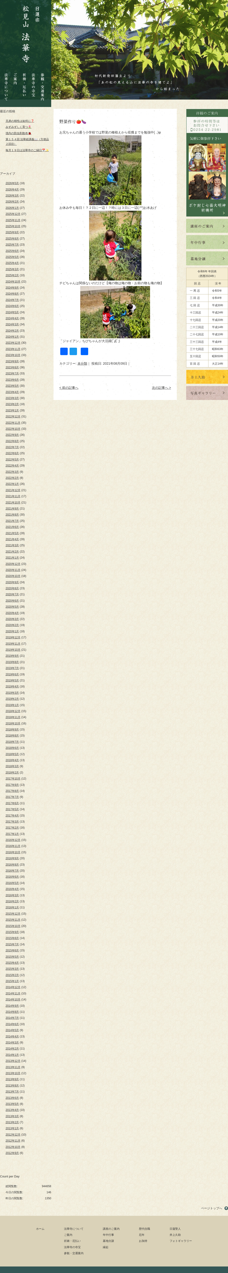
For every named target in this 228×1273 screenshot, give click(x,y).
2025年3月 (12, 269)
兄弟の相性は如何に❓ (20, 121)
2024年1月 (12, 336)
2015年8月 (12, 938)
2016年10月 (13, 852)
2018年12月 (13, 711)
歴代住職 (144, 1228)
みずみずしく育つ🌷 (18, 127)
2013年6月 (12, 1098)
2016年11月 (13, 846)
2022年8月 (12, 441)
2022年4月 (12, 465)
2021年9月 (12, 508)
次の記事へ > (161, 388)
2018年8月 (12, 735)
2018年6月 (12, 748)
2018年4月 (12, 760)
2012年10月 (13, 1147)
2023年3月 (12, 398)
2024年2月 (12, 330)
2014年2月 (12, 1048)
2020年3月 (12, 619)
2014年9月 (12, 1005)
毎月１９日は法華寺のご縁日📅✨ (27, 150)
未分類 (82, 363)
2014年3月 (12, 1042)
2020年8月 (12, 588)
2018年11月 (13, 717)
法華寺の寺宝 (33, 83)
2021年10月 (13, 502)
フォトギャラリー (181, 1241)
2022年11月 (13, 422)
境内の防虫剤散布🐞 (18, 133)
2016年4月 (12, 889)
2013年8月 (12, 1085)
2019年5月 (12, 680)
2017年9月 (12, 784)
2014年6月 (12, 1024)
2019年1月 (12, 705)
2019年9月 (12, 655)
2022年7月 (12, 447)
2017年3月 (12, 821)
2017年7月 (12, 797)
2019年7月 (12, 668)
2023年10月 (13, 355)
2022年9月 (12, 435)
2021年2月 (12, 551)
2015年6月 (12, 950)
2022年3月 (12, 471)
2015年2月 (12, 975)
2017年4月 (12, 815)
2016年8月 (12, 864)
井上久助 (175, 1234)
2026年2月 (12, 201)
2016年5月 (12, 883)
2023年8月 (12, 367)
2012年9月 (12, 1153)
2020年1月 (12, 631)
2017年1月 (12, 834)
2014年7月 (12, 1018)
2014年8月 (12, 1011)
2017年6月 (12, 803)
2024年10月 (13, 281)
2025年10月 (13, 226)
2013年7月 (12, 1091)
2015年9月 (12, 932)
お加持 (143, 1241)
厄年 (141, 1234)
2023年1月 (12, 410)
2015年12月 (13, 913)
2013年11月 (13, 1067)
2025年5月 (12, 257)
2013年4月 (12, 1110)
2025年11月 (13, 220)
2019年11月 (13, 643)
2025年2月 (12, 275)
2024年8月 (12, 293)
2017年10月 (13, 778)
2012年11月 (13, 1140)
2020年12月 (13, 564)
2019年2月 (12, 698)
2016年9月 (12, 858)
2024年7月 (12, 300)
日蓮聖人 (175, 1228)
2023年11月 (13, 349)
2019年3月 (12, 692)
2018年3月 (12, 766)
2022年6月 (12, 453)
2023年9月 (12, 361)
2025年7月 (12, 244)
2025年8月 (12, 238)
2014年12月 (13, 987)
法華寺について (6, 84)
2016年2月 (12, 901)
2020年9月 (12, 582)
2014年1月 (12, 1054)
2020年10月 (13, 576)
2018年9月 (12, 729)
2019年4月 (12, 686)
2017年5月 (12, 809)
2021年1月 (12, 557)
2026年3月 (12, 195)
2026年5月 (12, 183)
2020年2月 (12, 625)
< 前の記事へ (68, 388)
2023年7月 (12, 373)
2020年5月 (12, 606)
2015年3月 (12, 968)
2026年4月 (12, 189)
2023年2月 (12, 404)
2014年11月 (13, 993)
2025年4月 (12, 263)
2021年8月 (12, 514)
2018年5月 (12, 754)
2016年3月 (12, 895)
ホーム (40, 1228)
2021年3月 (12, 545)
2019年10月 (13, 649)
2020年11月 (13, 570)
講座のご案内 (111, 1228)
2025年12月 (13, 214)
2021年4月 (12, 539)
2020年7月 (12, 594)
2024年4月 (12, 318)
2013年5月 (12, 1104)
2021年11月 (13, 496)
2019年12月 (13, 637)
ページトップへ (211, 1208)
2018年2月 (12, 772)
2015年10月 (13, 926)
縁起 (105, 1247)
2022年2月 (12, 478)
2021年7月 (12, 521)
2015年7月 (12, 944)
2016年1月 (12, 907)
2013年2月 (12, 1122)
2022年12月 (13, 416)
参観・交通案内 (42, 83)
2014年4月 (12, 1036)
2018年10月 (13, 723)
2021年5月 (12, 533)
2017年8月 (12, 791)
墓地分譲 (108, 1241)
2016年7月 (12, 870)
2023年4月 (12, 392)
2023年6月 (12, 379)
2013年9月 (12, 1079)
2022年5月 (12, 459)
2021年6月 (12, 527)
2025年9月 (12, 232)
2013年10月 (13, 1073)
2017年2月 (12, 827)
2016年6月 (12, 876)
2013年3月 (12, 1116)
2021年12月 (13, 490)
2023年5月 (12, 385)
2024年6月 (12, 306)
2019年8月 (12, 662)
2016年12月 (13, 840)
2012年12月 (13, 1134)
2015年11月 (13, 919)
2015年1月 (12, 981)
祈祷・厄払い (24, 81)
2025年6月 (12, 251)
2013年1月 (12, 1128)
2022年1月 (12, 484)
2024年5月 (12, 312)
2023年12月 (13, 342)
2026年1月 (12, 208)
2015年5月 (12, 956)
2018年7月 (12, 741)
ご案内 (15, 75)
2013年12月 (13, 1061)
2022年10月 (13, 428)
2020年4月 (12, 613)
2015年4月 (12, 962)
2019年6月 (12, 674)
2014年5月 (12, 1030)
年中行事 (108, 1234)
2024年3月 (12, 324)
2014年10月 (13, 999)
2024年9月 (12, 287)
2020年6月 (12, 600)
